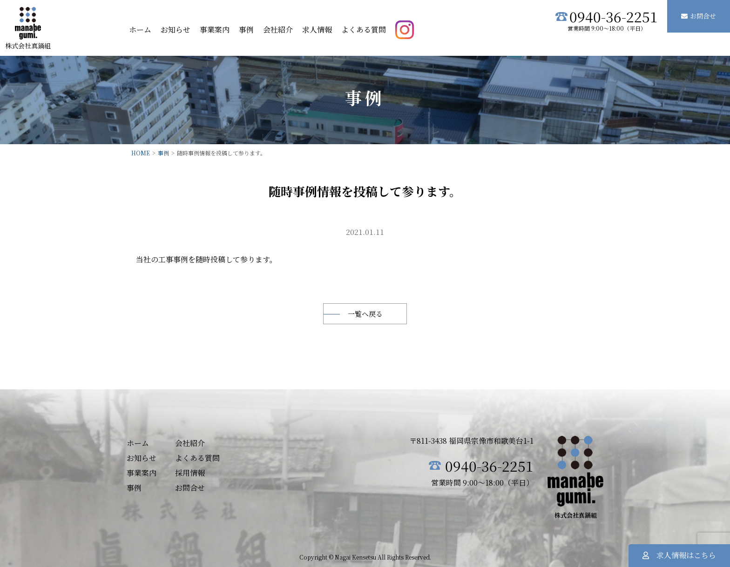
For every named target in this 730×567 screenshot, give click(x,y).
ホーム (140, 29)
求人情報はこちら (679, 555)
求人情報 (317, 29)
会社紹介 (278, 29)
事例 (246, 29)
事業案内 (215, 29)
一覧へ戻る (365, 314)
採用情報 (190, 472)
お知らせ (175, 29)
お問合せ (698, 15)
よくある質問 (363, 29)
